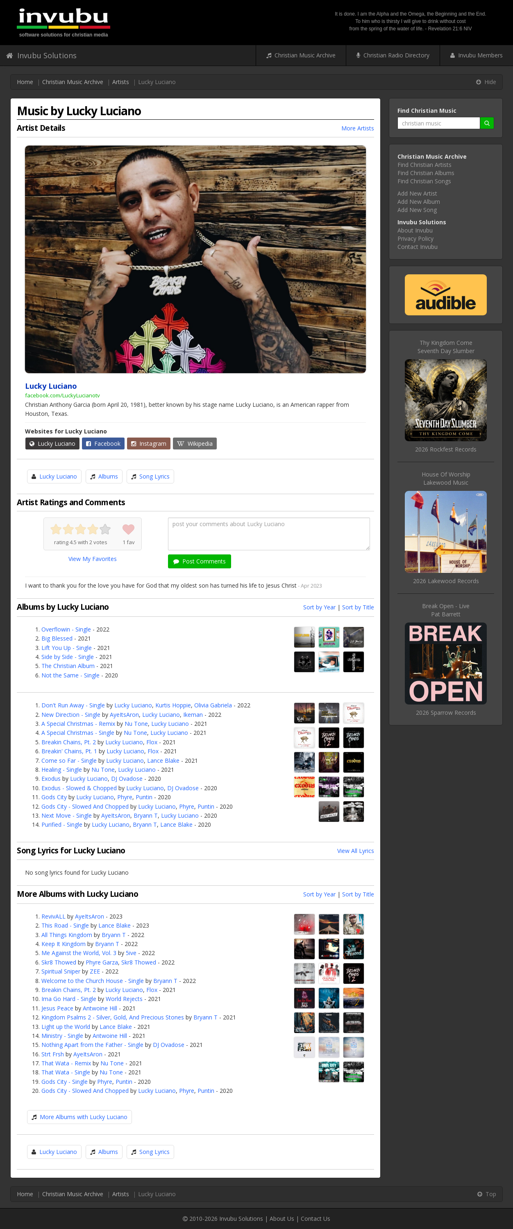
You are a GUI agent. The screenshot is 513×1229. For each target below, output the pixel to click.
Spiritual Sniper (60, 971)
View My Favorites (92, 559)
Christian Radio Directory (392, 55)
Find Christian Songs (424, 181)
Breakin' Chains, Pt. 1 (69, 751)
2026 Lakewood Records (446, 581)
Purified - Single (61, 824)
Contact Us (315, 1218)
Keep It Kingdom (63, 944)
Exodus (51, 778)
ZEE (95, 971)
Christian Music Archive (301, 55)
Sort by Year (319, 607)
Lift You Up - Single (66, 648)
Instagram (148, 443)
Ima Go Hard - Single (68, 999)
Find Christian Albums (425, 173)
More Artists (357, 128)
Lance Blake (163, 760)
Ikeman (193, 714)
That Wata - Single (65, 1072)
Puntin (144, 797)
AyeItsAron (124, 714)
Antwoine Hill (100, 1008)
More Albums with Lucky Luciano (83, 1117)
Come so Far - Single (69, 760)
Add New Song (417, 210)
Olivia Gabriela (213, 705)
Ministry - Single (62, 1036)
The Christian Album (68, 666)
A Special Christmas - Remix (78, 723)
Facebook (103, 443)
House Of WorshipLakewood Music (446, 478)
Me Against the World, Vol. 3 (78, 953)
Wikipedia (195, 443)
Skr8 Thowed (58, 962)
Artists (120, 82)
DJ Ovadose (127, 778)
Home (25, 82)
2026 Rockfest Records (446, 449)
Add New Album (418, 201)
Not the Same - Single (70, 675)
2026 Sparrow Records (446, 712)
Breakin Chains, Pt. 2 (68, 742)
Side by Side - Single (67, 657)
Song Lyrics (154, 476)
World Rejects (124, 999)
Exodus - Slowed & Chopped (79, 788)
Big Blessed (57, 638)
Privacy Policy (415, 238)
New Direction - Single (70, 714)
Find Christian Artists (424, 165)
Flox (151, 742)
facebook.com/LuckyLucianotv (62, 395)
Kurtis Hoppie (173, 705)
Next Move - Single (66, 815)
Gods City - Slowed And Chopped (85, 806)
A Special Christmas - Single (77, 732)
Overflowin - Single (66, 629)
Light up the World (65, 1027)
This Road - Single (65, 925)
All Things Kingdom (66, 935)
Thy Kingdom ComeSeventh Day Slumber (446, 347)
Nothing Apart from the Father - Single (92, 1045)
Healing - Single (61, 769)
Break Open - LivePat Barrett (446, 610)
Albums (108, 476)
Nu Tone (136, 723)
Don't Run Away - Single (73, 705)
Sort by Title (358, 607)
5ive (131, 953)
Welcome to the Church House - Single (92, 981)
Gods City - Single (64, 1081)
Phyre (124, 797)
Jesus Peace (57, 1008)
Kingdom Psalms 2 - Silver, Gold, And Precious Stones (112, 1017)
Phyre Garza (102, 962)
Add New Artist (417, 193)
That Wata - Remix (66, 1063)
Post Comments (199, 561)
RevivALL (53, 916)
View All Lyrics (355, 851)
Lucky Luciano (52, 443)
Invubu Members (476, 55)
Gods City (54, 797)
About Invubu (415, 230)
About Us (282, 1218)
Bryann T (146, 815)
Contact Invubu (417, 247)
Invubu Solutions (41, 55)
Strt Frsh (52, 1054)
